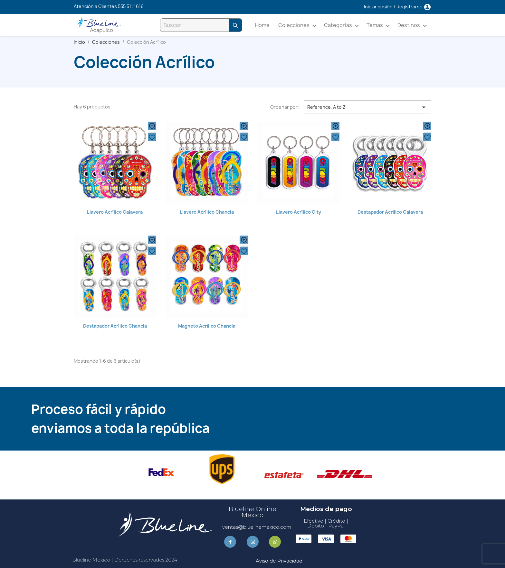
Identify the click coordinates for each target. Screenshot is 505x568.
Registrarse (410, 7)
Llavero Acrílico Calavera (115, 212)
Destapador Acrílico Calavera (390, 212)
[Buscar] (194, 25)
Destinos (413, 26)
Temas (379, 26)
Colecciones (298, 26)
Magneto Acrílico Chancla (206, 326)
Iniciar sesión (379, 7)
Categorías (342, 26)
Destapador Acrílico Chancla (115, 326)
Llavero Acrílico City (298, 212)
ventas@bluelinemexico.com (256, 527)
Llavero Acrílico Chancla (207, 212)
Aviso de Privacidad (279, 561)
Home (262, 25)
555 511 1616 (131, 6)
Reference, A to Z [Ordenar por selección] (367, 107)
